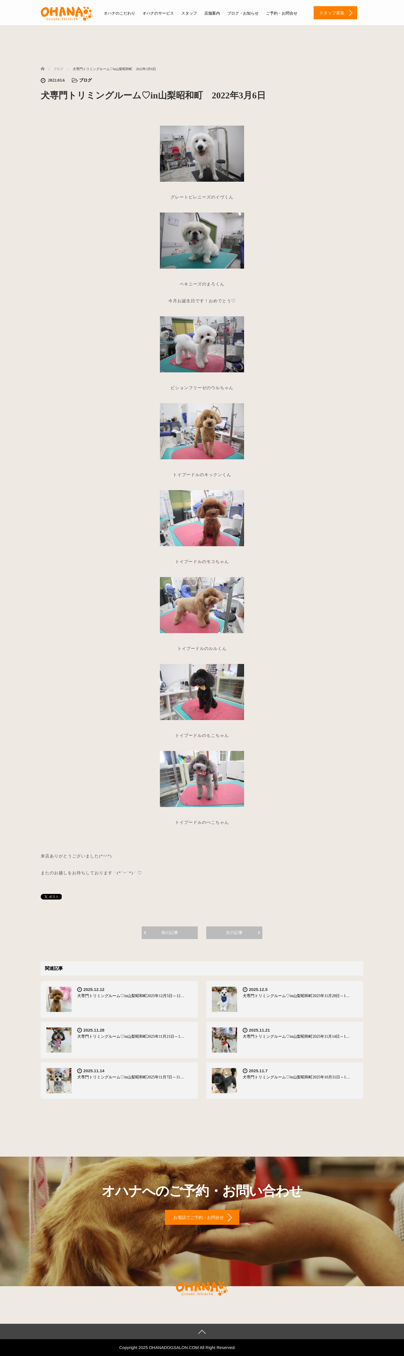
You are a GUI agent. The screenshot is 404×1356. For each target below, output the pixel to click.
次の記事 (234, 932)
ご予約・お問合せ (281, 13)
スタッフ (189, 13)
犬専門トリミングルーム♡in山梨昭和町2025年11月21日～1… (130, 1036)
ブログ (85, 80)
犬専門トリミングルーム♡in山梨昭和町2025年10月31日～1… (296, 1077)
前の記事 (169, 932)
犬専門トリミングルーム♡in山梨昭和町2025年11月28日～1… (296, 996)
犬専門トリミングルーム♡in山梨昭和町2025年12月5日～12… (130, 996)
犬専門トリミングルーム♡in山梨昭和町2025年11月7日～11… (130, 1077)
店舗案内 (212, 13)
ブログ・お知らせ (243, 13)
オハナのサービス (158, 13)
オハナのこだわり (119, 13)
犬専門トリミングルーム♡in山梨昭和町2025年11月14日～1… (296, 1036)
